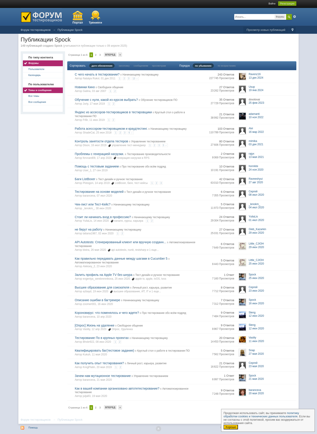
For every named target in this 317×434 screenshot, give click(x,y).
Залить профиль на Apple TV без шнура (103, 275)
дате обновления (101, 65)
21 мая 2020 (256, 378)
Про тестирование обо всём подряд (144, 166)
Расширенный (294, 16)
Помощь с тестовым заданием (97, 166)
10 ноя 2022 (256, 117)
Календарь (34, 75)
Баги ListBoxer (85, 179)
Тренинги (95, 22)
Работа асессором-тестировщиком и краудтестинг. (111, 128)
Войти (272, 3)
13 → (135, 78)
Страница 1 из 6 (77, 55)
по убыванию (203, 65)
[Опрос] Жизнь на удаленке (94, 325)
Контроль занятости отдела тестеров (101, 141)
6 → (131, 132)
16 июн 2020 (256, 303)
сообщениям (141, 65)
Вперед (110, 54)
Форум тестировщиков (36, 419)
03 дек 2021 (256, 144)
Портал (77, 22)
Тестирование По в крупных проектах (102, 338)
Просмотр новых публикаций (266, 30)
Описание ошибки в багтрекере (97, 300)
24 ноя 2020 (256, 169)
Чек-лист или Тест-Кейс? (93, 204)
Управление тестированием (148, 141)
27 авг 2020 (256, 182)
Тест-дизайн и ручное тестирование (120, 179)
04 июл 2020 (256, 207)
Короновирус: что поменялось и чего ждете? (107, 313)
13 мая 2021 (256, 157)
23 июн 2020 (256, 290)
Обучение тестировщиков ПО (159, 100)
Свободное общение (110, 87)
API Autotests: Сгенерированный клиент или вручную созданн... (120, 242)
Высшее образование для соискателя (102, 287)
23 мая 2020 (256, 366)
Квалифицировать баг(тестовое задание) (104, 350)
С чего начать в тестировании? (97, 74)
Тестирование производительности (148, 154)
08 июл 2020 (256, 194)
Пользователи (36, 69)
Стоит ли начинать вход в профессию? (103, 217)
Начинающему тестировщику (140, 74)
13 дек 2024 (256, 77)
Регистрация (287, 3)
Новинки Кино (85, 87)
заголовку (124, 65)
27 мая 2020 (256, 353)
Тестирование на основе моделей (99, 191)
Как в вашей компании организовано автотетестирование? (117, 388)
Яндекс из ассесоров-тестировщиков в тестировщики (113, 112)
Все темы (33, 96)
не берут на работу (88, 229)
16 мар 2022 (256, 131)
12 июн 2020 (256, 315)
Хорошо (230, 427)
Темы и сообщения (40, 90)
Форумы (33, 63)
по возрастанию (227, 65)
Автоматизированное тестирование (97, 262)
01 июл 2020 (256, 220)
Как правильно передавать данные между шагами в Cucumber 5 (121, 258)
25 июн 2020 (256, 263)
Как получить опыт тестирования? (99, 363)
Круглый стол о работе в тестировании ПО (163, 350)
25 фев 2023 (256, 102)
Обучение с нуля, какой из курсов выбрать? (106, 100)
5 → (165, 145)
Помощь (33, 427)
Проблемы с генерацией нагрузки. (99, 154)
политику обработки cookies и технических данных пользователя (261, 414)
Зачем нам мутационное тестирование (103, 376)
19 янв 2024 (256, 90)
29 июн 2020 (256, 232)
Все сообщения (37, 102)
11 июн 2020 (256, 341)
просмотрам (159, 65)
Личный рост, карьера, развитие (152, 287)
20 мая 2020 (256, 393)
